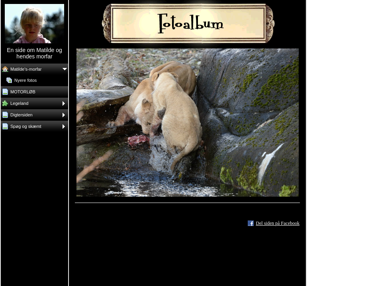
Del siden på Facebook (278, 223)
